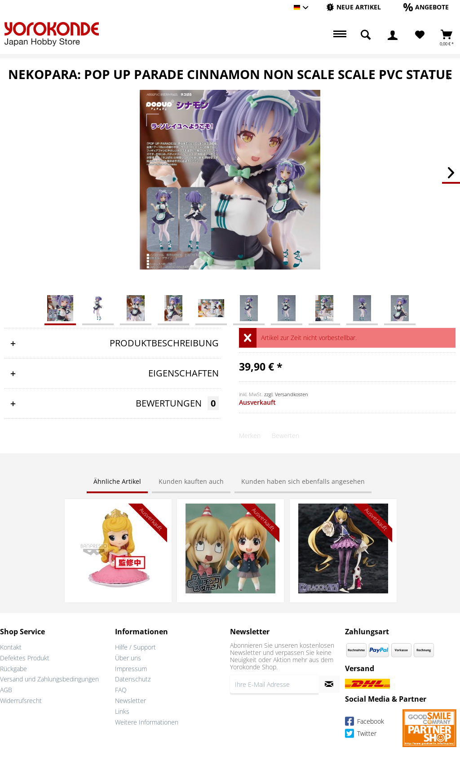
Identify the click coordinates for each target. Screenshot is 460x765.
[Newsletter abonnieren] (329, 684)
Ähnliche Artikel (117, 481)
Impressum (131, 668)
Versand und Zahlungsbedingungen (49, 679)
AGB (6, 689)
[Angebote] (426, 7)
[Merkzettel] (419, 35)
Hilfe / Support (135, 647)
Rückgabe (13, 668)
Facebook (364, 722)
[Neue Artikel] (353, 7)
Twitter (360, 734)
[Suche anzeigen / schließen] (365, 35)
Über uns (128, 658)
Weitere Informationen (146, 722)
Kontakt (11, 647)
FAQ (121, 689)
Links (122, 711)
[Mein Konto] (392, 35)
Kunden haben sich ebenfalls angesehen (303, 481)
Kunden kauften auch (191, 481)
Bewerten (285, 435)
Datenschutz (132, 679)
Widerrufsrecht (21, 700)
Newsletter (130, 700)
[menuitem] (353, 7)
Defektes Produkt (24, 658)
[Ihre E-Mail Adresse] (274, 684)
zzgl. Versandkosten (286, 394)
